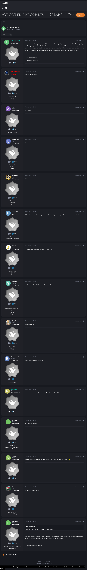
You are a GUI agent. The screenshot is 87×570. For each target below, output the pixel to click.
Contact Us (47, 561)
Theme (39, 561)
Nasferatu (14, 389)
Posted (30, 40)
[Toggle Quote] (27, 526)
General (18, 29)
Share (5, 32)
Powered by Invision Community (43, 563)
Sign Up (80, 15)
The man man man (14, 27)
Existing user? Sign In (71, 15)
